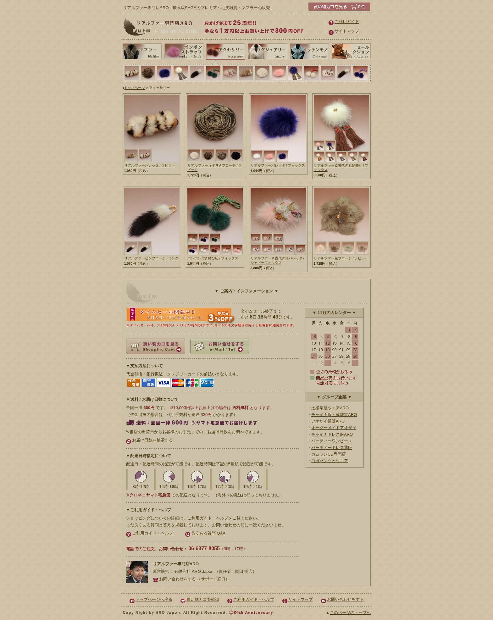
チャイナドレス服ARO (332, 434)
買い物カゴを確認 (199, 599)
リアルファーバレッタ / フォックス (278, 165)
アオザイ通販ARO (328, 421)
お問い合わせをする (342, 599)
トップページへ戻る (151, 599)
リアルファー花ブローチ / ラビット (341, 258)
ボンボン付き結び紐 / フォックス (213, 258)
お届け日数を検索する (149, 440)
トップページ (134, 88)
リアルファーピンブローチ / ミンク (151, 258)
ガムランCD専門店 (328, 454)
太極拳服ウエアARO (330, 408)
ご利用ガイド (344, 21)
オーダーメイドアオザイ (333, 427)
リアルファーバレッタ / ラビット (149, 165)
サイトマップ (344, 31)
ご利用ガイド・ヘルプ (149, 533)
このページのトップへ (350, 612)
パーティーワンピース (331, 441)
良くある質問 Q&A (205, 533)
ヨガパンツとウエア (329, 460)
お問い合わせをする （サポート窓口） (191, 579)
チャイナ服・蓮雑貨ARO (334, 414)
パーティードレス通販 (331, 447)
